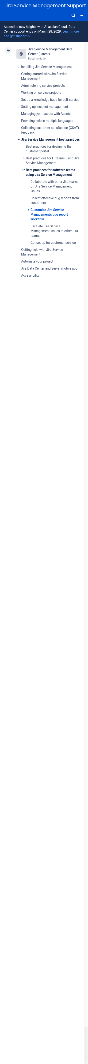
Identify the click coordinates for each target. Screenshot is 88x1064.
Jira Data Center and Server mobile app (49, 268)
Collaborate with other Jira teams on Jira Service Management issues (54, 186)
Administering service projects (43, 85)
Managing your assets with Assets (46, 114)
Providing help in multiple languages (47, 121)
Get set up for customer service (53, 242)
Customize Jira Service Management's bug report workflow (49, 214)
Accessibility (30, 275)
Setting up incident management (44, 107)
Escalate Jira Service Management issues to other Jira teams (54, 230)
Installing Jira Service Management (46, 67)
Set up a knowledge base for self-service (50, 100)
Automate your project (37, 261)
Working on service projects (41, 92)
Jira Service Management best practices (50, 139)
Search (73, 15)
